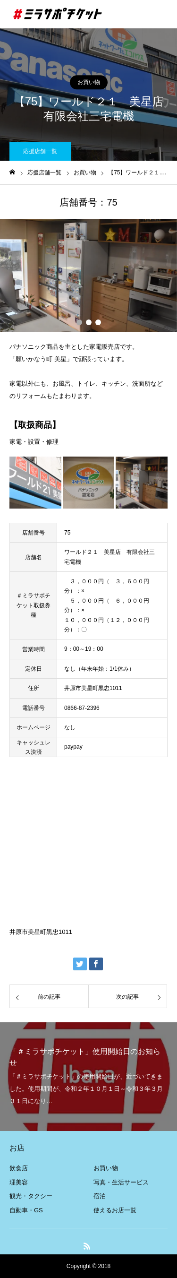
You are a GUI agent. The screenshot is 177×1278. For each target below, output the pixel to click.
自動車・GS (26, 1210)
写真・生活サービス (121, 1182)
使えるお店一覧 (114, 1210)
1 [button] (79, 322)
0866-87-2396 (82, 708)
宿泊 (99, 1196)
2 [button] (89, 322)
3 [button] (98, 322)
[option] (88, 275)
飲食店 (18, 1168)
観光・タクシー (30, 1196)
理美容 (18, 1182)
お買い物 (88, 82)
